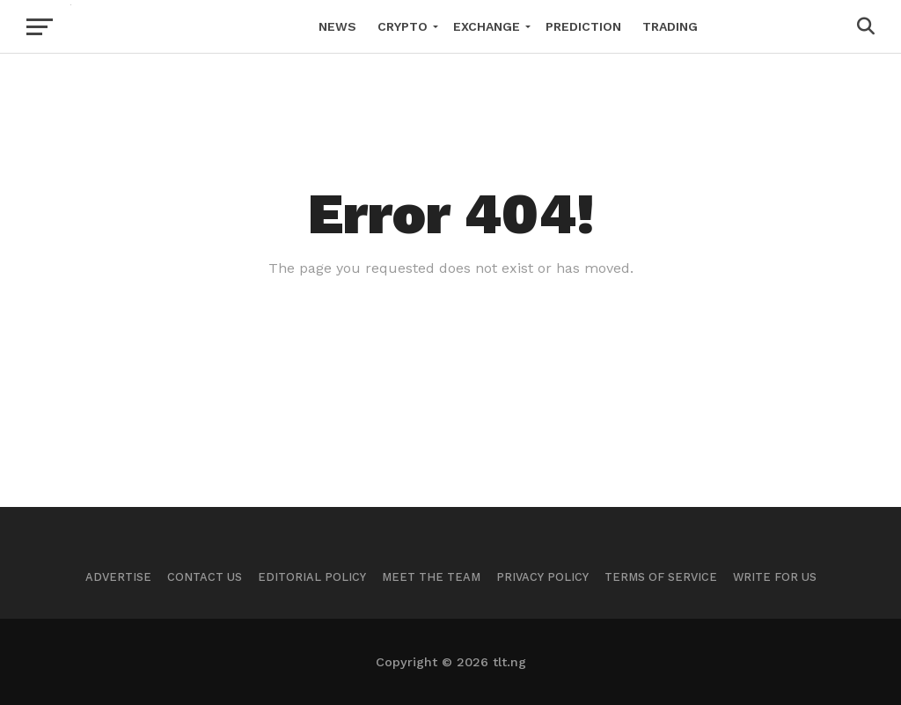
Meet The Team (431, 577)
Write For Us (775, 577)
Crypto (402, 26)
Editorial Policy (312, 577)
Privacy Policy (542, 577)
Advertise (118, 577)
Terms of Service (660, 577)
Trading (670, 26)
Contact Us (204, 577)
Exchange (486, 26)
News (337, 26)
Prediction (583, 26)
